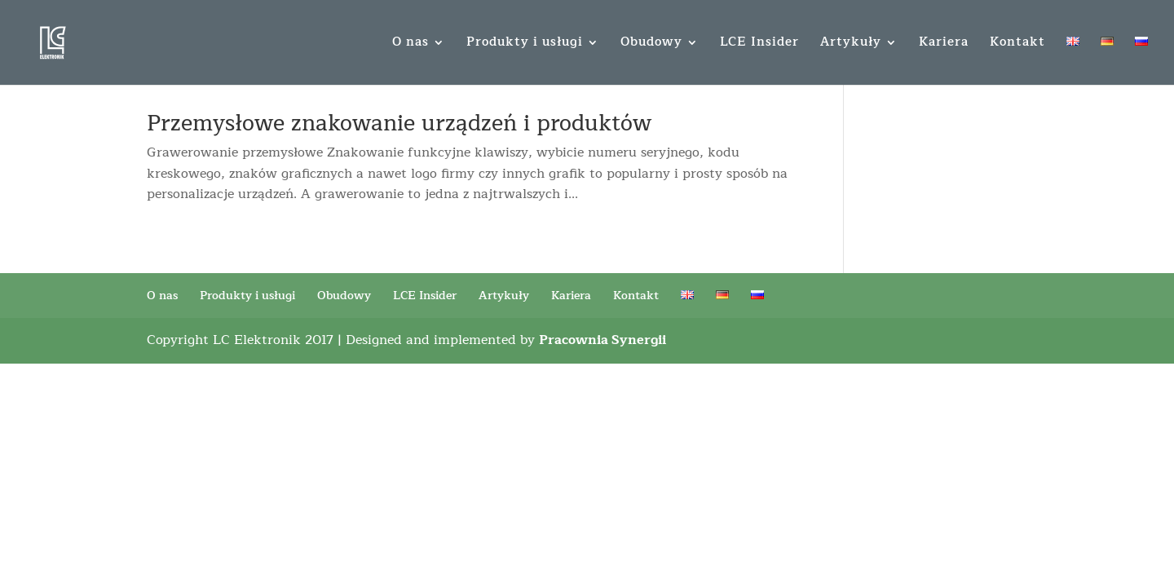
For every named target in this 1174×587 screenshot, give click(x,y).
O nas (410, 44)
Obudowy (651, 44)
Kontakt (1017, 44)
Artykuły (850, 44)
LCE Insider (759, 44)
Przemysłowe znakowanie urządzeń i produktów (399, 123)
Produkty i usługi (524, 44)
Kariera (944, 44)
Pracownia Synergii (602, 340)
